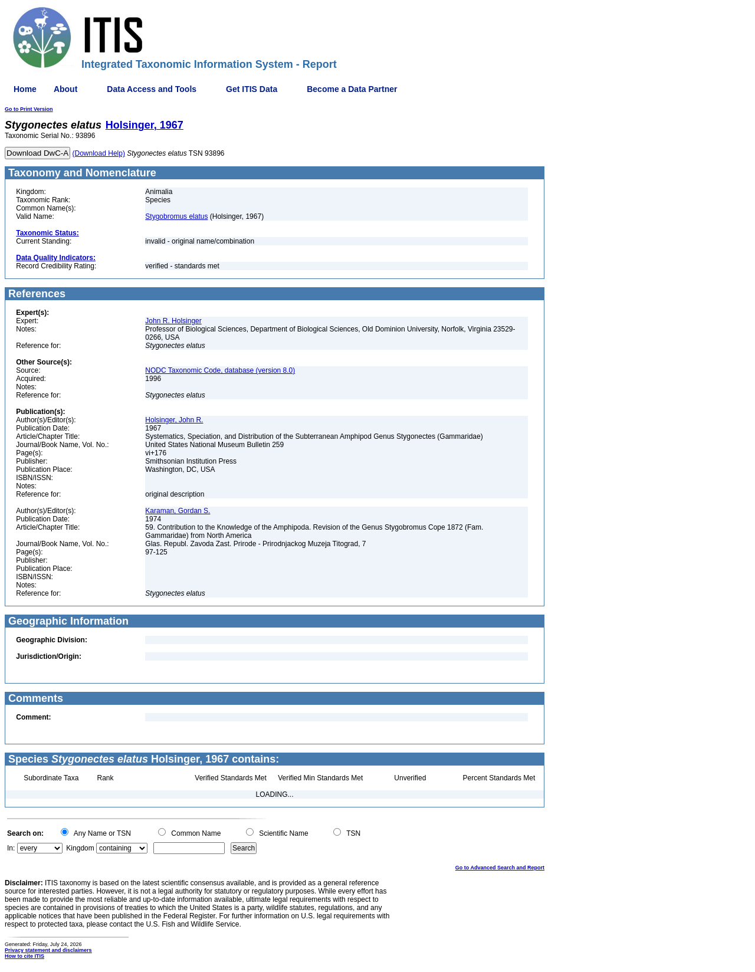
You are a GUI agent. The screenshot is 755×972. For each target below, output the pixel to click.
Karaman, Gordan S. (177, 511)
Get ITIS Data (251, 89)
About (65, 89)
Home (25, 89)
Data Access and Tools (151, 89)
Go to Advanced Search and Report (499, 868)
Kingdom (80, 848)
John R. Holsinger (173, 321)
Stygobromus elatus (176, 216)
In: (11, 848)
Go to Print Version (29, 109)
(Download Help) (99, 153)
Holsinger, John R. (174, 420)
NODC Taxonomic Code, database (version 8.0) (220, 370)
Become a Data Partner (352, 89)
